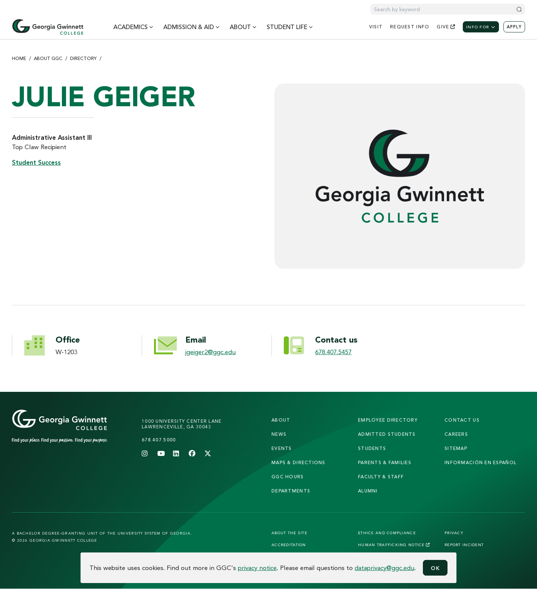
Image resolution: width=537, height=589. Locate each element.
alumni (368, 491)
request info (409, 26)
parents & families (384, 462)
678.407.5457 (333, 352)
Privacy (454, 532)
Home (19, 58)
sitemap (456, 448)
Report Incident (464, 544)
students (372, 448)
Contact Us (462, 420)
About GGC (48, 58)
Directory (83, 58)
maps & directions (298, 462)
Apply (514, 26)
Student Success (36, 162)
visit (376, 26)
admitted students (387, 434)
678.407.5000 (159, 439)
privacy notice (257, 567)
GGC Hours (287, 476)
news (278, 434)
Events (281, 448)
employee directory (388, 420)
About (280, 420)
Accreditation (288, 544)
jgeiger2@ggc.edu (210, 352)
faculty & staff (381, 476)
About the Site (289, 532)
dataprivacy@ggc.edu (384, 567)
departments (290, 491)
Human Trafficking (394, 544)
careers (456, 434)
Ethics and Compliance (387, 532)
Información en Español (480, 462)
